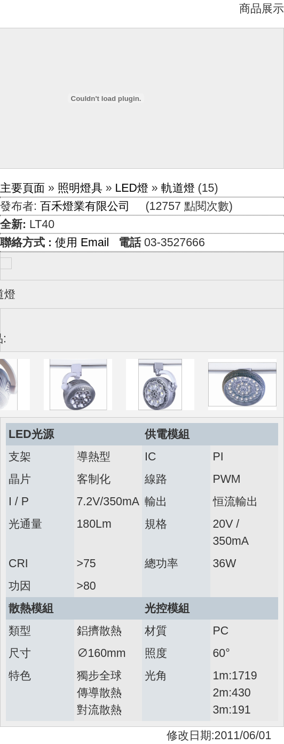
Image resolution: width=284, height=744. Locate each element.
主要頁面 (22, 188)
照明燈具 (80, 188)
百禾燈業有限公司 (85, 206)
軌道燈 (178, 188)
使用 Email (82, 242)
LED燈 (131, 188)
